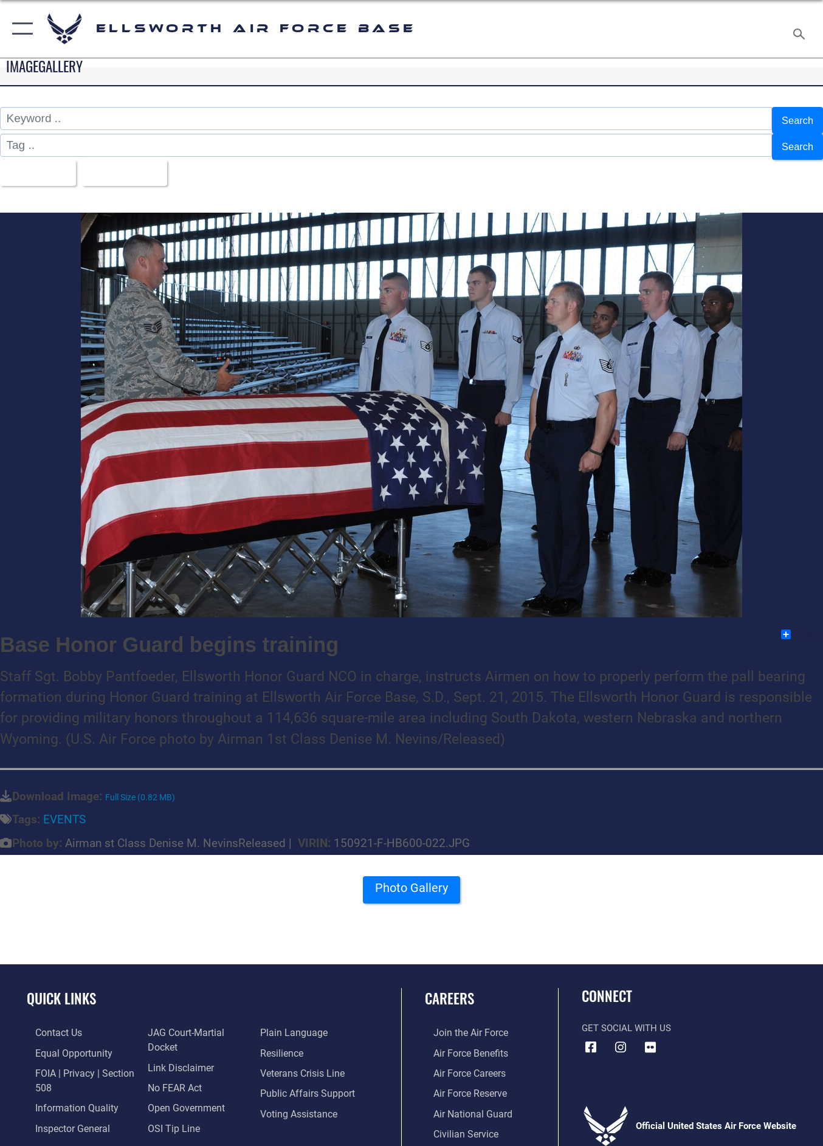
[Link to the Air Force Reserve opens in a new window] (461, 1082)
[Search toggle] (801, 28)
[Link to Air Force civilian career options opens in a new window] (456, 1121)
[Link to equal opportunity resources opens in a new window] (63, 1042)
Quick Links (61, 988)
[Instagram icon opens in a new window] (620, 1038)
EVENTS (64, 810)
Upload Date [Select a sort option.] (135, 165)
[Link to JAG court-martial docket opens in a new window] (197, 1023)
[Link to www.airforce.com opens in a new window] (461, 1023)
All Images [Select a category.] (38, 165)
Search (795, 118)
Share (801, 625)
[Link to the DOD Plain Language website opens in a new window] (293, 1023)
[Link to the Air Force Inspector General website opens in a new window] (62, 1115)
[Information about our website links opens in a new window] (176, 1042)
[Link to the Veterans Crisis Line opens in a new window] (304, 1062)
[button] (20, 29)
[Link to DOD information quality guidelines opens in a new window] (66, 1095)
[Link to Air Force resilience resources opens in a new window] (284, 1042)
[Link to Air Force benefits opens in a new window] (461, 1042)
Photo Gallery (411, 882)
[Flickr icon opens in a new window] (650, 1038)
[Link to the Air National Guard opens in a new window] (462, 1101)
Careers (449, 988)
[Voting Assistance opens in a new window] (300, 1101)
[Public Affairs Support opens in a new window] (307, 1082)
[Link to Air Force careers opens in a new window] (460, 1062)
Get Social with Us (626, 1019)
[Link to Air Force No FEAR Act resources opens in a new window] (171, 1062)
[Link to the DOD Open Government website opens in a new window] (181, 1082)
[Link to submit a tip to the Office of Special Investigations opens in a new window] (169, 1101)
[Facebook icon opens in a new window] (591, 1038)
